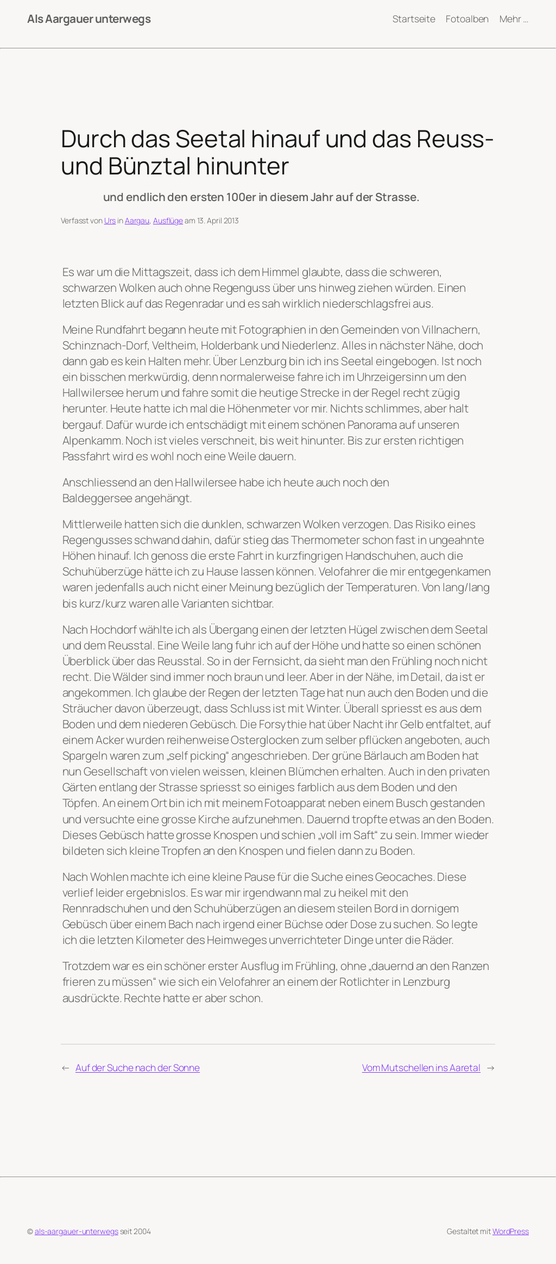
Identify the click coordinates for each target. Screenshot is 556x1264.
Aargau (137, 220)
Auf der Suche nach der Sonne (137, 1067)
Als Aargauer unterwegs (88, 18)
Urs (110, 220)
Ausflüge (168, 220)
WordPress (510, 1231)
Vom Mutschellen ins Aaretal (421, 1067)
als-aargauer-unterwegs (76, 1231)
